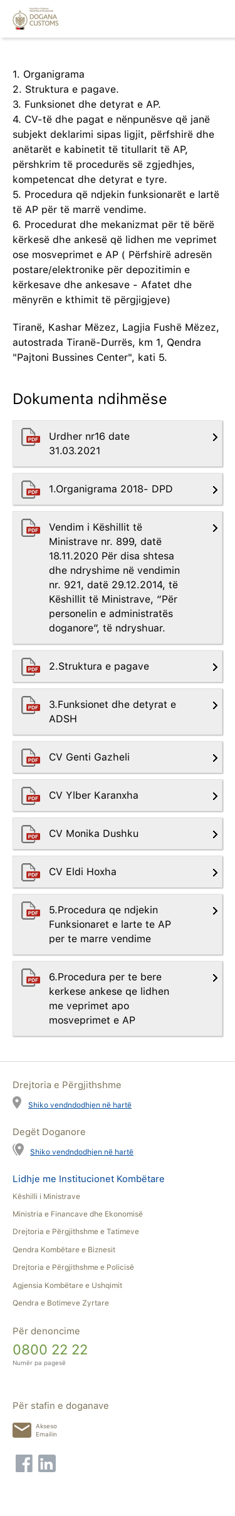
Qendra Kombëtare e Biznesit (64, 1249)
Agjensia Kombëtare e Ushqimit (67, 1285)
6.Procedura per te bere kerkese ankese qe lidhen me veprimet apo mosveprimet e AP (109, 998)
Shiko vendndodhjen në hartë (80, 1105)
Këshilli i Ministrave (46, 1196)
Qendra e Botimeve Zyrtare (61, 1303)
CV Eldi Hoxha (84, 872)
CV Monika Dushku (95, 833)
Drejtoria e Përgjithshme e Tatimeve (76, 1231)
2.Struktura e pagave (100, 666)
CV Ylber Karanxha (95, 795)
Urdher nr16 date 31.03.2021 (89, 443)
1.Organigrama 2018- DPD (112, 489)
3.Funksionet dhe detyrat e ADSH (112, 711)
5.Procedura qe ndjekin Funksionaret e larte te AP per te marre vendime (110, 924)
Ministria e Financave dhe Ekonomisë (78, 1214)
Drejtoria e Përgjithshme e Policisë (73, 1267)
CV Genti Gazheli (91, 757)
